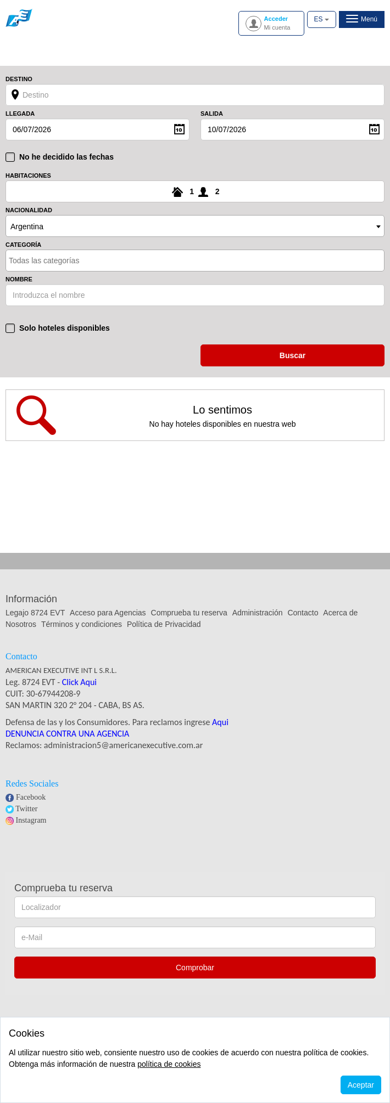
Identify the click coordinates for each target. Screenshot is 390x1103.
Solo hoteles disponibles (64, 328)
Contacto (302, 612)
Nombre (18, 279)
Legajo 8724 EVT (35, 612)
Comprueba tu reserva (189, 612)
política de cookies (168, 1064)
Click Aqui (79, 682)
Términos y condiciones (81, 624)
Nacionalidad (28, 210)
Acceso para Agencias (108, 612)
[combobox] (195, 226)
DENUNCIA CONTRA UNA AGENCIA (67, 733)
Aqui (220, 722)
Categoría (23, 244)
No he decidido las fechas (66, 156)
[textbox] (57, 260)
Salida (211, 113)
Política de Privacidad (164, 624)
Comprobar (195, 967)
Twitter (26, 809)
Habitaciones (28, 175)
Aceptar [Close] (361, 1085)
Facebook (31, 797)
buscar (292, 355)
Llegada (20, 113)
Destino (18, 79)
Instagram (31, 820)
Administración (258, 612)
